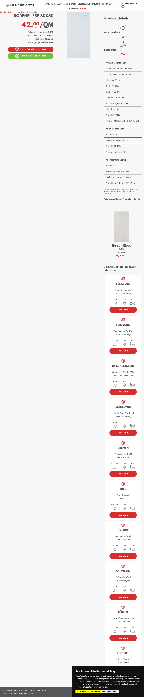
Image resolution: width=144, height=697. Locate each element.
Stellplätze (84, 4)
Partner (73, 8)
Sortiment (71, 4)
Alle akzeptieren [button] (82, 691)
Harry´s (95, 4)
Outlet (82, 8)
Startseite (50, 4)
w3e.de (31, 693)
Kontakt (106, 4)
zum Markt (123, 310)
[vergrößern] (100, 65)
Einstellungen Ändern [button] (110, 691)
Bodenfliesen (21, 12)
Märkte (61, 4)
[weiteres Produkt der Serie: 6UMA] (121, 226)
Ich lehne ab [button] (95, 691)
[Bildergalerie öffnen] (50, 71)
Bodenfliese (121, 245)
